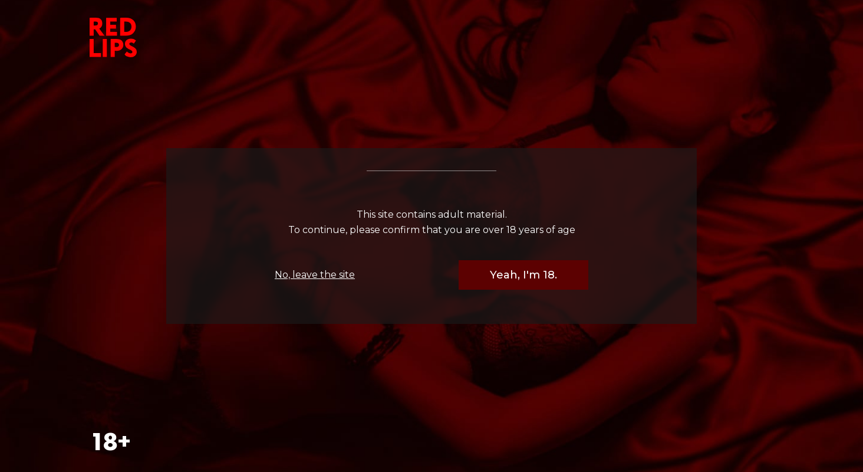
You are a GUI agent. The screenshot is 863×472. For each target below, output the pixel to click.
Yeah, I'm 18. (523, 274)
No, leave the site (315, 275)
